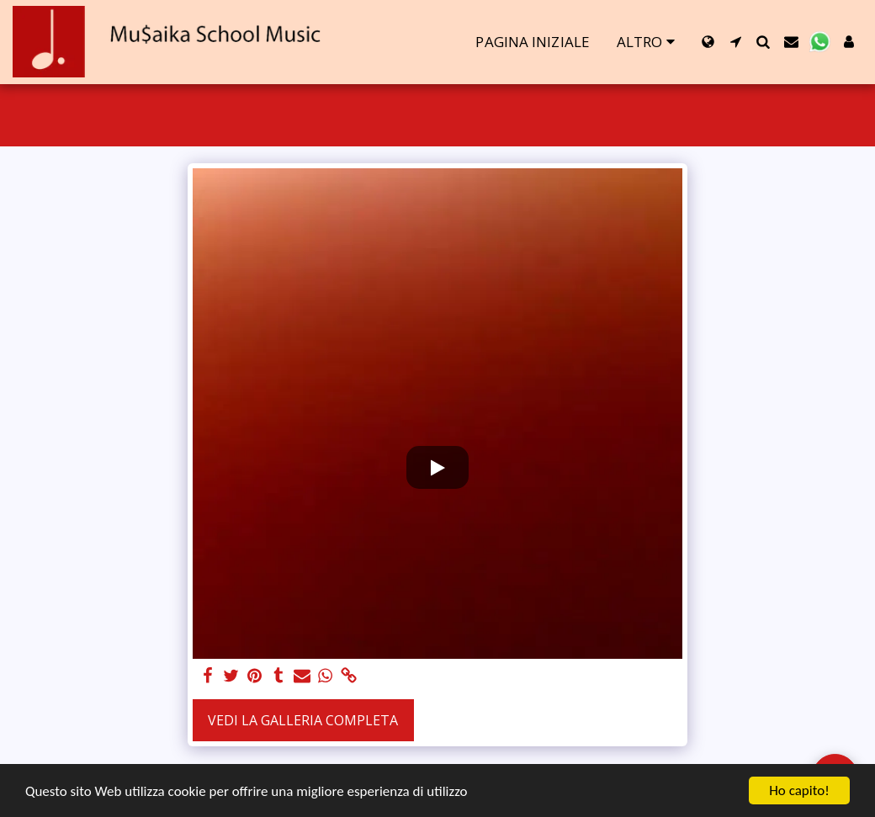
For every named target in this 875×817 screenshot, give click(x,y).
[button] (736, 41)
